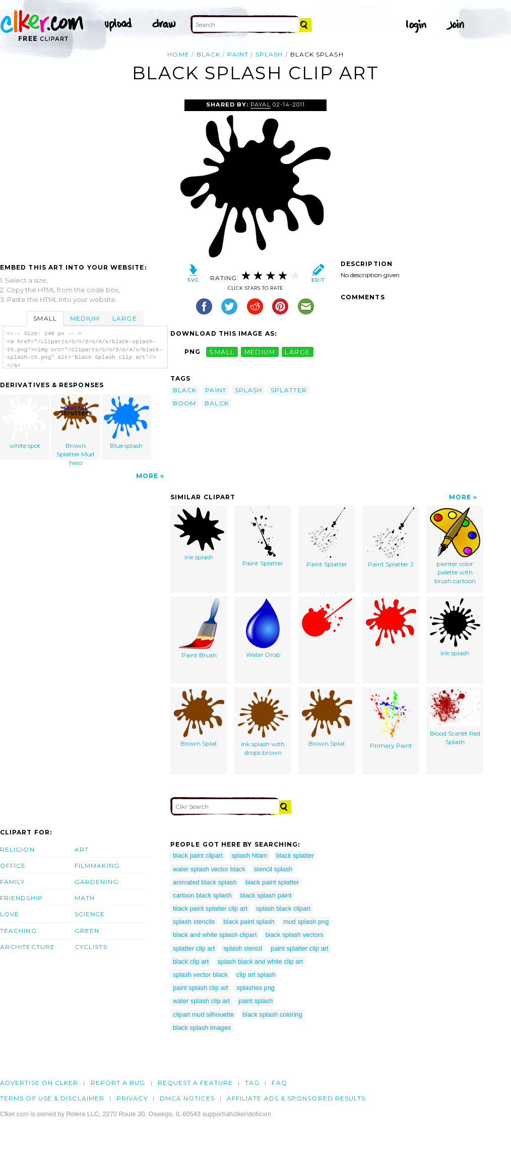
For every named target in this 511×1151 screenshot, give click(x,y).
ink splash (199, 534)
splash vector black (200, 974)
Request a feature (195, 1082)
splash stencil (242, 948)
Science (90, 914)
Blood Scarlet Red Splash (455, 717)
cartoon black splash (202, 895)
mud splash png (306, 921)
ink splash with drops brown (263, 722)
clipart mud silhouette (203, 1014)
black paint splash (249, 921)
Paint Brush (199, 628)
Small (44, 318)
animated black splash (205, 882)
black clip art (191, 961)
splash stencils (194, 921)
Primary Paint (390, 719)
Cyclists (91, 947)
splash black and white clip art (260, 961)
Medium (84, 318)
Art (82, 849)
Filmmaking (97, 865)
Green (87, 930)
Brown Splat (199, 718)
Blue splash (126, 422)
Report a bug (118, 1082)
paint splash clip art (200, 987)
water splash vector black (209, 869)
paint (237, 54)
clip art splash (256, 974)
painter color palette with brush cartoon (455, 545)
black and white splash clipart (215, 934)
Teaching (18, 930)
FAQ (279, 1082)
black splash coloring (272, 1014)
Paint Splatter (262, 537)
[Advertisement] (84, 175)
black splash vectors (294, 934)
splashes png (256, 987)
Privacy (132, 1098)
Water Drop (263, 628)
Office (13, 865)
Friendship (21, 898)
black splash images (202, 1027)
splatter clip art (194, 948)
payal (260, 104)
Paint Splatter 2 (390, 537)
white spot (25, 422)
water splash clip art (201, 1001)
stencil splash (273, 869)
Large (124, 318)
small (221, 351)
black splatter (295, 855)
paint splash (255, 1001)
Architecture (27, 947)
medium (260, 351)
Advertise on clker (39, 1082)
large (297, 351)
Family (12, 881)
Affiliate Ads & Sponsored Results (296, 1098)
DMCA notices (187, 1098)
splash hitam (249, 855)
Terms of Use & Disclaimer (52, 1098)
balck (216, 403)
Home (178, 54)
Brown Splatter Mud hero (76, 427)
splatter (289, 390)
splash (269, 54)
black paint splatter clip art (210, 908)
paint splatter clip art (300, 948)
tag (252, 1082)
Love (9, 914)
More (147, 476)
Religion (17, 849)
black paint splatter (272, 882)
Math (85, 898)
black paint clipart (198, 855)
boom (184, 403)
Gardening (96, 881)
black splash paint (266, 895)
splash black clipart (283, 908)
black (208, 54)
